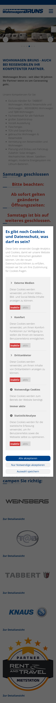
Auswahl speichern (28, 471)
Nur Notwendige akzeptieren (28, 464)
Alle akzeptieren (28, 458)
